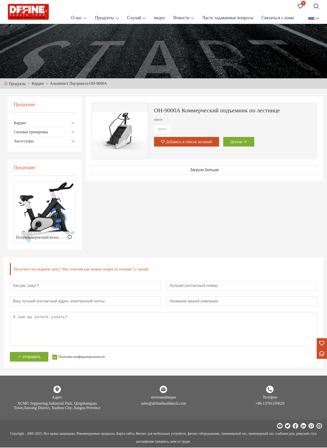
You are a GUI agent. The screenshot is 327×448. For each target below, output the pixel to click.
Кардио (20, 123)
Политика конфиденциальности (83, 357)
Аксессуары (24, 141)
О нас (76, 17)
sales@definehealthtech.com (163, 404)
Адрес (57, 398)
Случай (134, 17)
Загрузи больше (204, 170)
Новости (181, 17)
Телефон (270, 398)
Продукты (104, 17)
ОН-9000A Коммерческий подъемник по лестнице (217, 110)
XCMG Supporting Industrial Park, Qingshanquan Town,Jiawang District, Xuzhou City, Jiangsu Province (57, 406)
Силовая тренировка (31, 132)
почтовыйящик (163, 398)
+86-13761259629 (269, 404)
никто (162, 129)
